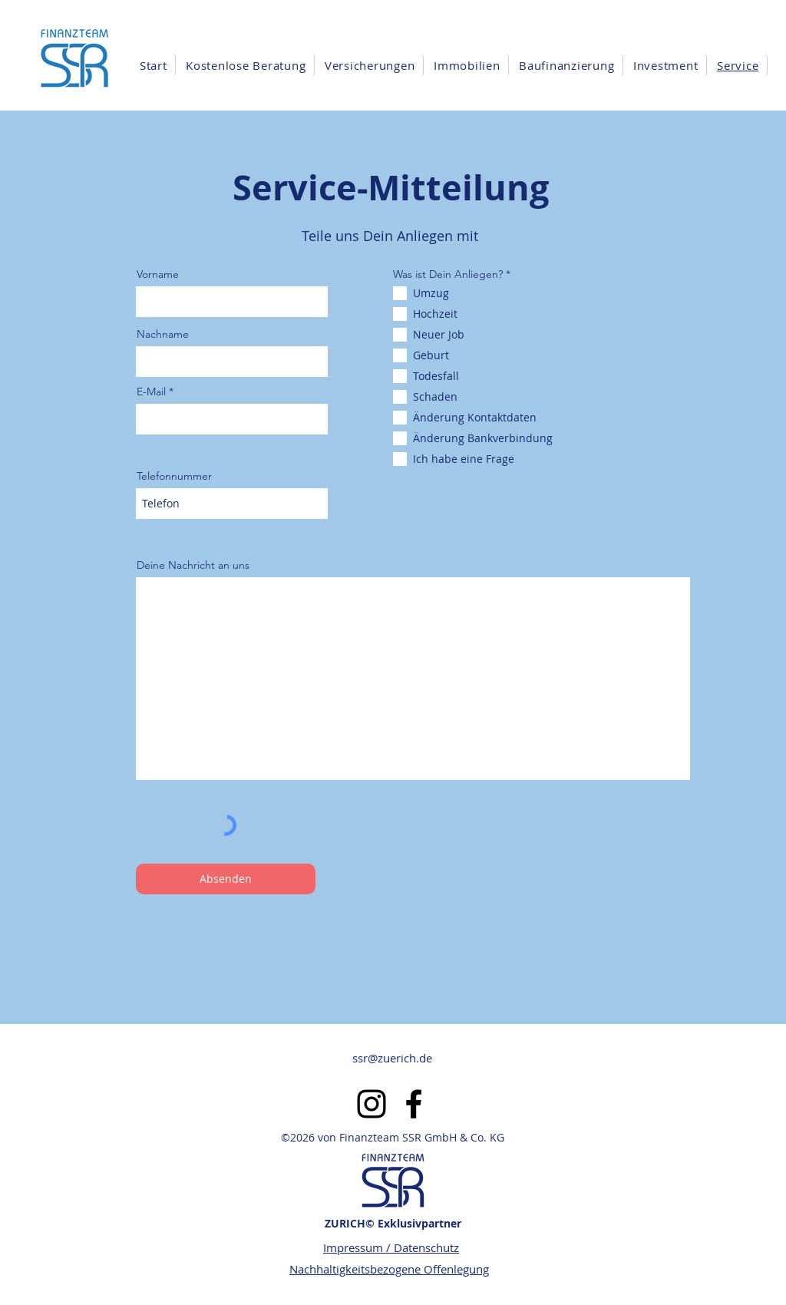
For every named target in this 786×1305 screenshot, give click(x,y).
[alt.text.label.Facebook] (414, 1104)
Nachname (163, 334)
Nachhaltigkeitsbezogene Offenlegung (389, 1269)
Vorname (158, 274)
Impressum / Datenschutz (391, 1247)
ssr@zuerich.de (392, 1057)
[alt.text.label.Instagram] (371, 1104)
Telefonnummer (174, 476)
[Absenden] (225, 879)
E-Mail (151, 391)
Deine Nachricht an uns (193, 565)
